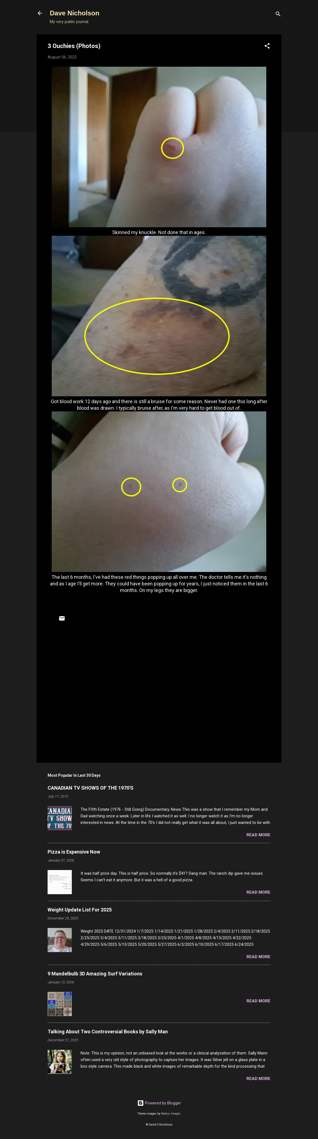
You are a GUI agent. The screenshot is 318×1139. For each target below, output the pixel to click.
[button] (267, 47)
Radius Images (171, 1113)
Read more (258, 834)
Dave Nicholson (74, 13)
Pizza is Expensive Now (74, 852)
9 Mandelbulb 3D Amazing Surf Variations (95, 974)
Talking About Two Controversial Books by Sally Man (108, 1031)
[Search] (278, 15)
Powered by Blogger (159, 1103)
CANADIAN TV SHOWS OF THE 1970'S (90, 788)
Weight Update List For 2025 (80, 910)
